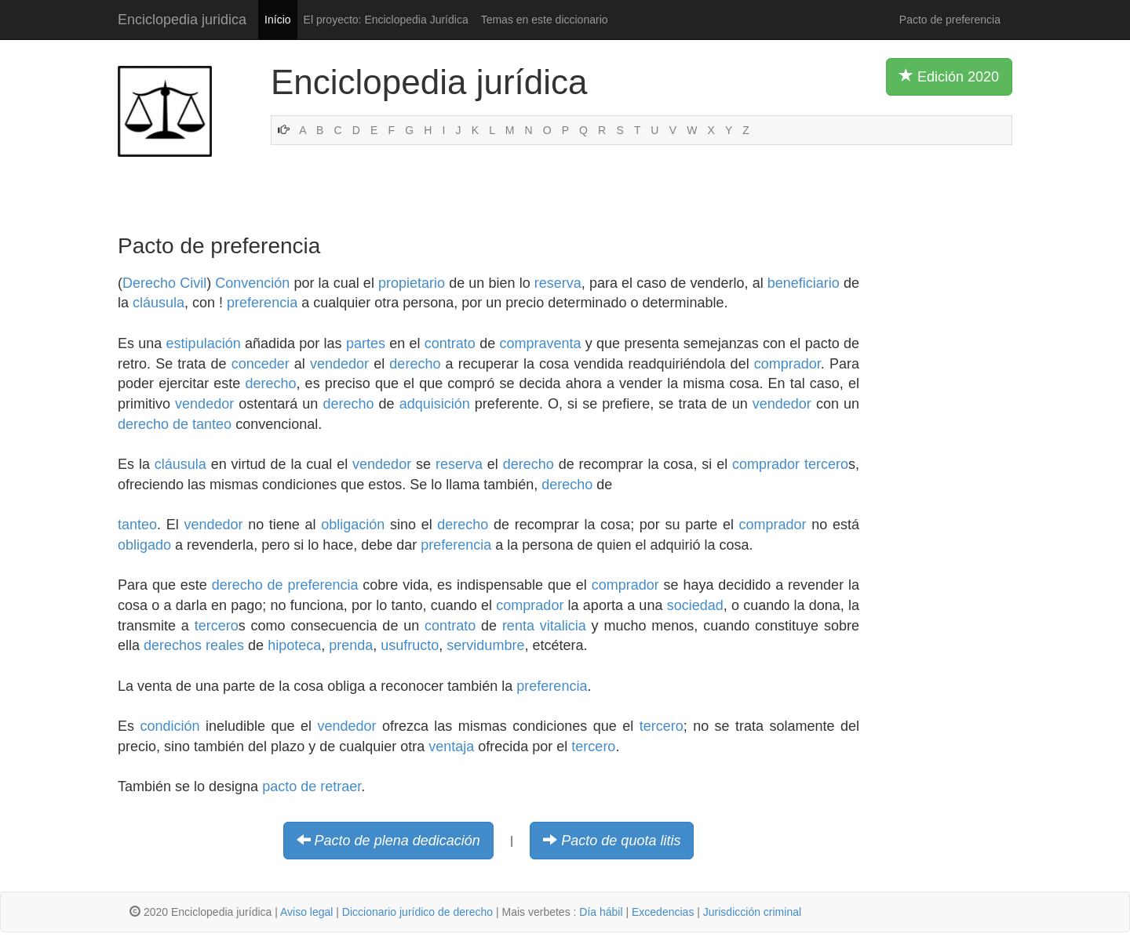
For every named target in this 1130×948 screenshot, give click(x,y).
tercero (826, 464)
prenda (351, 645)
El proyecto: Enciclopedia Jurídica (386, 19)
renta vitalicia (544, 626)
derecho (414, 364)
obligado (144, 545)
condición (169, 726)
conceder (260, 364)
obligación (353, 524)
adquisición (434, 404)
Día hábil (600, 912)
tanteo (137, 524)
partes (365, 343)
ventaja (451, 746)
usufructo (410, 645)
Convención (252, 283)
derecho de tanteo (174, 424)
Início (277, 19)
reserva (557, 283)
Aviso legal (306, 912)
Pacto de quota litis (620, 840)
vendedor (339, 364)
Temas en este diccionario (544, 19)
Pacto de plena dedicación (397, 840)
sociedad (695, 605)
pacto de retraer (311, 786)
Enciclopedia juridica (182, 19)
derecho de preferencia (285, 585)
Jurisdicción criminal (752, 912)
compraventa (540, 343)
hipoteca (294, 645)
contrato (450, 343)
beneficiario (803, 283)
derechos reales (194, 645)
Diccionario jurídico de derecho (417, 912)
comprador (787, 364)
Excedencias (663, 912)
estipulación (203, 343)
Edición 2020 (949, 76)
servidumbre (485, 645)
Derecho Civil (164, 283)
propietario (411, 283)
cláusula (158, 303)
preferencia (262, 303)
